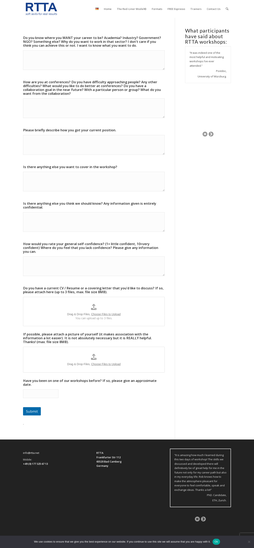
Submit (32, 411)
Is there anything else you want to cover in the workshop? (70, 167)
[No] (249, 542)
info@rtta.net (31, 453)
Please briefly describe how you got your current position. (69, 130)
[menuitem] (97, 9)
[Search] (227, 9)
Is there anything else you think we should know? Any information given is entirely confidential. (89, 205)
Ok (216, 541)
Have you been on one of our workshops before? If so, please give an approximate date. (90, 382)
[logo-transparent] (41, 9)
